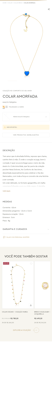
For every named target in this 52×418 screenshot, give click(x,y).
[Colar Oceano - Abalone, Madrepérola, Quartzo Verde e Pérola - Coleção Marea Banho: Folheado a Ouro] (18, 292)
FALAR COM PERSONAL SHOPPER (17, 237)
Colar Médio (18, 3)
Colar (10, 3)
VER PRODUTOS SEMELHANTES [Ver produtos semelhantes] (26, 135)
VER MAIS (6, 191)
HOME (4, 3)
